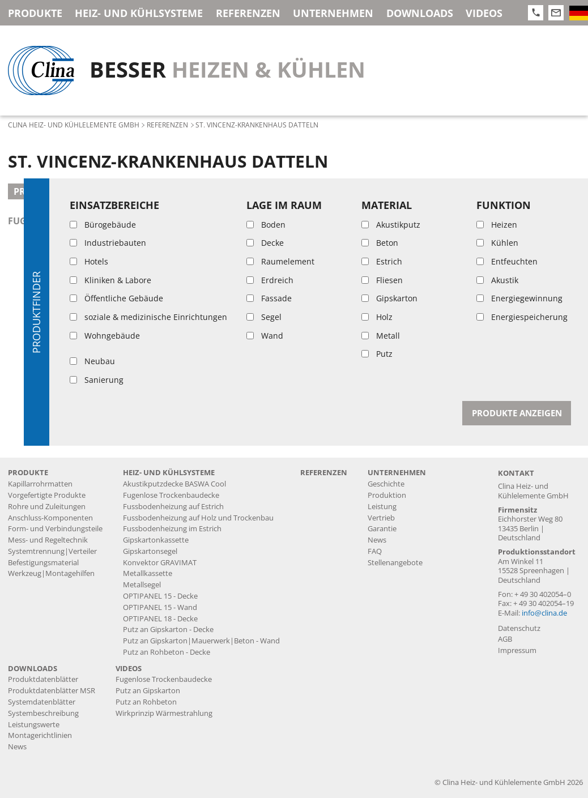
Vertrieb (381, 518)
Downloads (419, 13)
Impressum (517, 650)
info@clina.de (544, 613)
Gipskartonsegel (150, 551)
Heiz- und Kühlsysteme (139, 13)
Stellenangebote (395, 562)
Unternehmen (333, 13)
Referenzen (248, 13)
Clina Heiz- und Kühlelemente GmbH (73, 124)
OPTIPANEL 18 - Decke (160, 619)
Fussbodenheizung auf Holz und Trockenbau (198, 518)
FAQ (375, 551)
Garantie (382, 529)
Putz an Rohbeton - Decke (166, 652)
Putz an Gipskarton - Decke (168, 629)
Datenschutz (519, 628)
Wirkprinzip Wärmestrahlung (164, 713)
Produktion (387, 495)
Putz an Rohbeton (146, 702)
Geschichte (386, 484)
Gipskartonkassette (156, 540)
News (377, 540)
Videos (484, 13)
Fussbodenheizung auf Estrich (173, 506)
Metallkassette (147, 573)
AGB (505, 639)
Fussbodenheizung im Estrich (172, 529)
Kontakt (516, 473)
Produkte (35, 13)
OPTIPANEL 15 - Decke (160, 596)
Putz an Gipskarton (148, 690)
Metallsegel (142, 585)
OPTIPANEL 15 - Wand (160, 607)
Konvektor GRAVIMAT (160, 562)
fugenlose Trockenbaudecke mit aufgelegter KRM (135, 221)
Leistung (382, 506)
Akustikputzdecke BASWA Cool (174, 484)
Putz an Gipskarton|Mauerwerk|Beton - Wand (201, 641)
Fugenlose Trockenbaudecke (171, 495)
